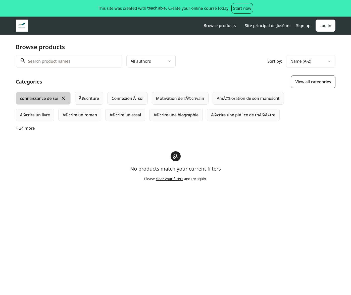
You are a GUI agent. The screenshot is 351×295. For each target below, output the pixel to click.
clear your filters (169, 178)
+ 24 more (25, 128)
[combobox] (151, 61)
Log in (325, 25)
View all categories (313, 82)
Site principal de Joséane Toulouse (268, 25)
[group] (155, 106)
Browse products (220, 25)
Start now (242, 8)
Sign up (303, 25)
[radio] (43, 98)
